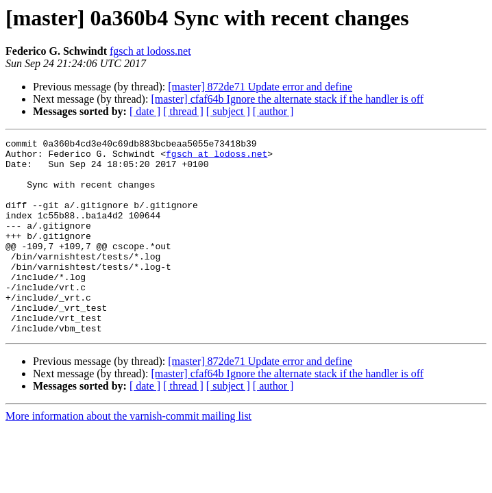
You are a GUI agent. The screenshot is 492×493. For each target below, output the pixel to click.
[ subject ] (228, 111)
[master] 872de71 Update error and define (260, 86)
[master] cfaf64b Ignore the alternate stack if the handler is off (287, 99)
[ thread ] (183, 111)
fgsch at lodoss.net (150, 51)
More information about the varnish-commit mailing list (128, 455)
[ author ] (273, 111)
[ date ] (145, 111)
